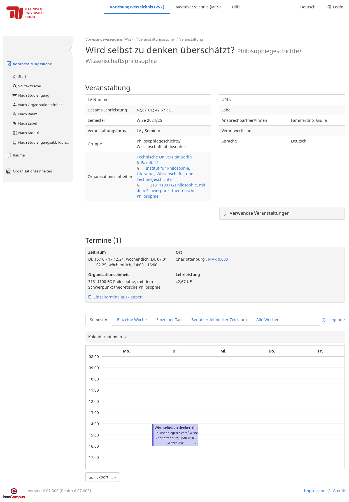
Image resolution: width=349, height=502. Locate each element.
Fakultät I (150, 162)
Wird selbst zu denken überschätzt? (184, 427)
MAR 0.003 (217, 259)
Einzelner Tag (169, 319)
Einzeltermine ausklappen (115, 297)
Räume (15, 155)
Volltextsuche (26, 85)
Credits (339, 490)
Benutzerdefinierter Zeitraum (219, 319)
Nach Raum (25, 113)
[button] (195, 442)
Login (335, 7)
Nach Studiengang (30, 95)
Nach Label (24, 123)
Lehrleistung (188, 274)
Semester (99, 319)
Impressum (314, 490)
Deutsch (308, 7)
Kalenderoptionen (105, 336)
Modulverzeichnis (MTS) (198, 7)
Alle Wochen (268, 319)
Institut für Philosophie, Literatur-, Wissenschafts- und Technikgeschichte (165, 173)
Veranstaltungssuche (29, 63)
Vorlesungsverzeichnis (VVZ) (137, 7)
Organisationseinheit (108, 274)
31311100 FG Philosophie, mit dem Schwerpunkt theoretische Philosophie (171, 190)
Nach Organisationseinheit (37, 104)
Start (19, 76)
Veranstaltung (191, 39)
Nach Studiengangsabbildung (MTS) (42, 142)
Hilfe (236, 7)
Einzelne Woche (132, 319)
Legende (333, 319)
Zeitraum (97, 252)
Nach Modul (25, 132)
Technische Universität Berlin (164, 157)
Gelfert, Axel (176, 443)
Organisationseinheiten (29, 171)
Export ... (102, 477)
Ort (179, 252)
